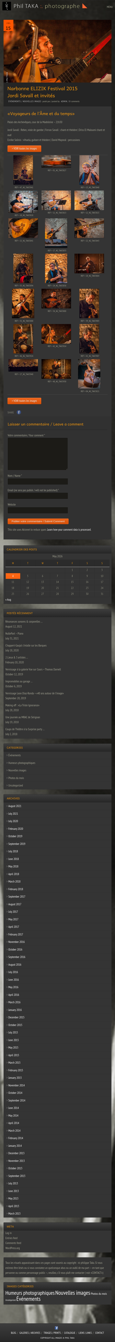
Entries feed (11, 1238)
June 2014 (13, 1108)
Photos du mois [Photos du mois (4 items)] (99, 1294)
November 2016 (16, 942)
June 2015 (13, 1040)
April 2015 (13, 1055)
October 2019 (15, 836)
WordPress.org (13, 1248)
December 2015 (16, 1017)
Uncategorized (15, 785)
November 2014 (16, 1085)
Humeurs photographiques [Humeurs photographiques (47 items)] (30, 1292)
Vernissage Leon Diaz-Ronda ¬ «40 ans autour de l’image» (35, 693)
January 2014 (15, 1146)
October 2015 (15, 1025)
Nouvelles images (32, 101)
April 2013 (13, 1206)
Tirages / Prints (52, 1333)
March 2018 (14, 881)
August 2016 (14, 964)
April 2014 (13, 1123)
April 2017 (13, 927)
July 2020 (13, 821)
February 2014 (15, 1138)
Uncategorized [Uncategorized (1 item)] (11, 1300)
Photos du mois (16, 778)
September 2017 (16, 896)
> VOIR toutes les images (24, 148)
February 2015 (15, 1070)
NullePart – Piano (14, 633)
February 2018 (15, 889)
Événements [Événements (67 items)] (28, 1298)
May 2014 (13, 1115)
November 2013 (16, 1161)
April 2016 (13, 995)
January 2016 (15, 1010)
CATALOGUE (69, 1333)
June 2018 (13, 859)
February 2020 (15, 829)
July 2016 (13, 972)
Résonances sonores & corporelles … (24, 621)
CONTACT (99, 1333)
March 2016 (14, 1002)
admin (64, 101)
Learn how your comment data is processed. (69, 529)
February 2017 (15, 934)
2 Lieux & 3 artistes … (17, 657)
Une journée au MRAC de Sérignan (23, 717)
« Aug (8, 599)
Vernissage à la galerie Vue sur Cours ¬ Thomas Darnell (33, 669)
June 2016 (13, 980)
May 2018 (13, 866)
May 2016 (13, 987)
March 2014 (14, 1130)
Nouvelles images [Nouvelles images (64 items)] (72, 1292)
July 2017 (13, 911)
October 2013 (15, 1168)
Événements (14, 101)
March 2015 (14, 1062)
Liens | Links (85, 1333)
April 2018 (13, 874)
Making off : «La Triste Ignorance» (23, 705)
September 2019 (16, 844)
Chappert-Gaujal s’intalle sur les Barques (26, 645)
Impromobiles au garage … (19, 681)
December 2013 (16, 1153)
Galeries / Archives (29, 1333)
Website (12, 504)
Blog (13, 1333)
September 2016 (16, 957)
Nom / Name (15, 476)
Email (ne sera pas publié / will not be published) (33, 490)
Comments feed (13, 1243)
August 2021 (14, 806)
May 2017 (13, 919)
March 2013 (14, 1213)
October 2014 (15, 1093)
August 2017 (14, 904)
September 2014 (16, 1100)
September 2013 (16, 1176)
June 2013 (13, 1191)
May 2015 (13, 1047)
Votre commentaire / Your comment (26, 435)
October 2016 (15, 949)
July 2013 (13, 1183)
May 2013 (13, 1198)
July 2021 (13, 813)
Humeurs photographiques (21, 763)
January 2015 (15, 1078)
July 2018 (13, 851)
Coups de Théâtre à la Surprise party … (25, 729)
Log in (9, 1233)
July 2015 (13, 1032)
